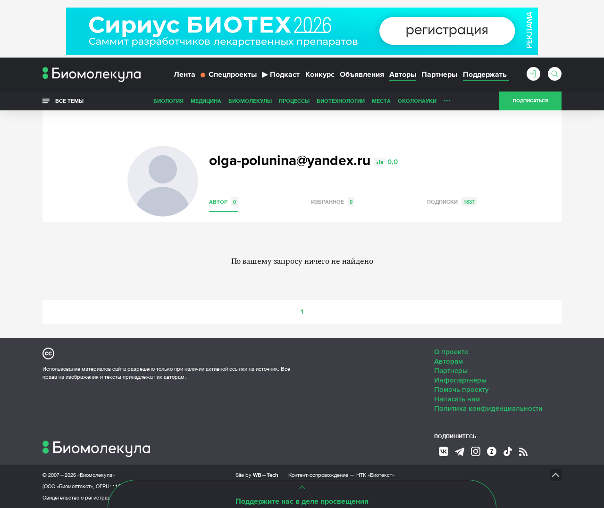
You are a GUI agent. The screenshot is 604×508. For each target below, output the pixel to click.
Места (381, 101)
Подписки (452, 201)
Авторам (448, 361)
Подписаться (530, 101)
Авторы (402, 74)
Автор (223, 201)
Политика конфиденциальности (488, 408)
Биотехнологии (341, 101)
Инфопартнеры (460, 380)
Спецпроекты (229, 74)
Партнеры (439, 74)
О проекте (451, 352)
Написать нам (457, 399)
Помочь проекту (461, 389)
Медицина (206, 101)
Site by (256, 475)
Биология (168, 101)
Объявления (362, 74)
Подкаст (281, 74)
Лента (184, 74)
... (447, 98)
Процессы (294, 101)
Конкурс (320, 74)
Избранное (332, 201)
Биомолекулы (250, 101)
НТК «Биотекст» (375, 475)
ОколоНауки (417, 101)
